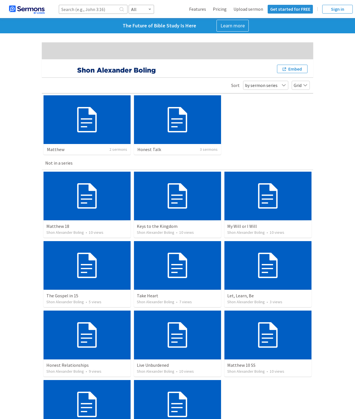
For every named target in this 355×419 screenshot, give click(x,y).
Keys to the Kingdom (157, 226)
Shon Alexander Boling (65, 232)
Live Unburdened (153, 365)
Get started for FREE (290, 9)
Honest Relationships (67, 365)
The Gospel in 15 (62, 295)
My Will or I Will (242, 226)
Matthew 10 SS (241, 365)
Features (197, 9)
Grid (301, 85)
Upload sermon (248, 9)
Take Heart (147, 295)
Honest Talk (149, 149)
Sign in (337, 9)
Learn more (232, 25)
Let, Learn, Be (240, 295)
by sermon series (265, 85)
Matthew (55, 149)
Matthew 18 (57, 226)
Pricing (220, 9)
